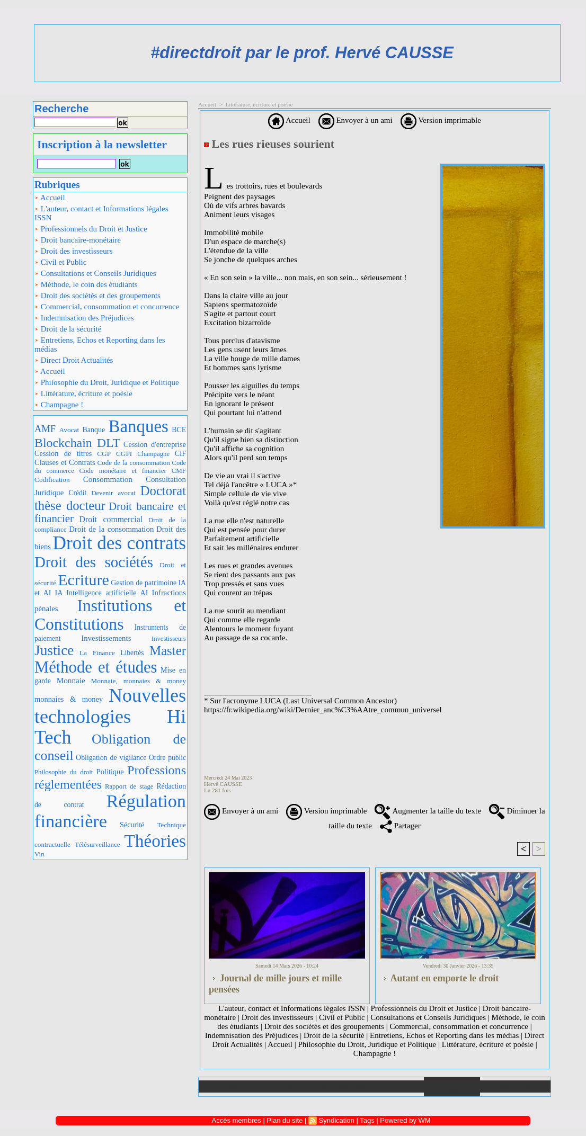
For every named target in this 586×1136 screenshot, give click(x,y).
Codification (52, 480)
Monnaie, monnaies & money (138, 681)
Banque (94, 430)
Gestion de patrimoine (143, 583)
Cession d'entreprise (154, 444)
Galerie (283, 1086)
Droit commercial (111, 519)
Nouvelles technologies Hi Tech (110, 716)
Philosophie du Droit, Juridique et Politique (106, 382)
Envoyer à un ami (355, 120)
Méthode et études (95, 667)
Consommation (107, 479)
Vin (39, 854)
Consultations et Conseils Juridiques (95, 273)
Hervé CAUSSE (223, 784)
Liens (396, 1086)
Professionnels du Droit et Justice (90, 229)
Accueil (49, 197)
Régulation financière (110, 811)
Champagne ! (58, 404)
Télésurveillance (97, 844)
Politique (110, 771)
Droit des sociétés (93, 561)
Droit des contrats (119, 543)
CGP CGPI (114, 454)
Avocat (69, 430)
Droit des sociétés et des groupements (97, 295)
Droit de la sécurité (67, 329)
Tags (367, 1120)
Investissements (106, 638)
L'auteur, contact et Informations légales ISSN (101, 213)
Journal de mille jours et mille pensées (275, 984)
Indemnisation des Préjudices (84, 318)
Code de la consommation (133, 463)
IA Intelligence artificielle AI (101, 592)
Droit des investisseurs (73, 251)
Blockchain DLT (77, 443)
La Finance (97, 653)
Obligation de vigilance (111, 758)
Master (167, 650)
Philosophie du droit (63, 772)
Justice (54, 650)
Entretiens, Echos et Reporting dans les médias (99, 344)
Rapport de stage (129, 786)
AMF (45, 428)
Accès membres (236, 1120)
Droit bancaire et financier (110, 512)
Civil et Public (60, 262)
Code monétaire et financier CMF (132, 471)
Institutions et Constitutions (110, 614)
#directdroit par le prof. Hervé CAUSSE (302, 52)
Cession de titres (63, 453)
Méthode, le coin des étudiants (86, 284)
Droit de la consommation (111, 529)
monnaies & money (68, 699)
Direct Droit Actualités (73, 360)
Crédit (77, 493)
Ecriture (83, 579)
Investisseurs (169, 638)
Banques (138, 426)
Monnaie (71, 680)
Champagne (153, 454)
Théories (156, 841)
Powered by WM (405, 1120)
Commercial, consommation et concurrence (106, 306)
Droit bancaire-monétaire (77, 240)
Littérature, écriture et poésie (83, 393)
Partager (400, 825)
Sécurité (132, 824)
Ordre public (167, 758)
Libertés (132, 653)
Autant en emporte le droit (439, 978)
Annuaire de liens (452, 1086)
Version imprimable (441, 120)
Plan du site (515, 1086)
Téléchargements (339, 1086)
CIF (180, 454)
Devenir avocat (113, 493)
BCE (179, 430)
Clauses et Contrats (64, 462)
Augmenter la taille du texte (428, 811)
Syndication (336, 1120)
